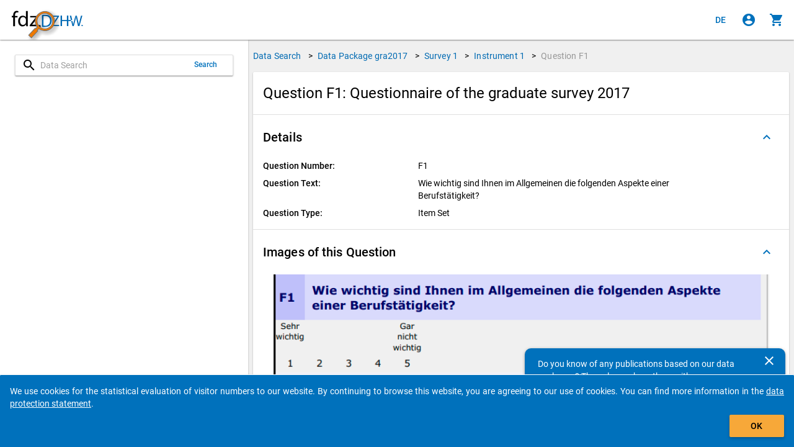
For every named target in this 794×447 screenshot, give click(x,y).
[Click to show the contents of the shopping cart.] (776, 19)
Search (206, 64)
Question (565, 56)
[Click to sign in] (748, 19)
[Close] (769, 360)
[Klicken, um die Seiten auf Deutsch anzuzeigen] (720, 19)
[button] (521, 137)
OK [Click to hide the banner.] (756, 426)
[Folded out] (766, 137)
